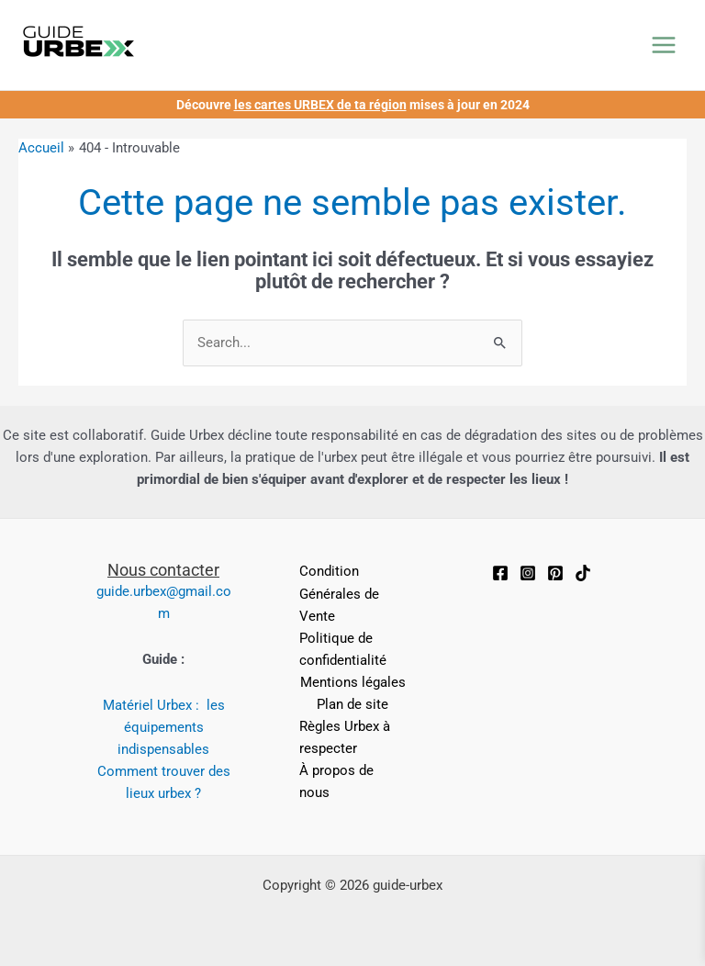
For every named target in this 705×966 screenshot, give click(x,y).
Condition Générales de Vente (339, 593)
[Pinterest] (555, 573)
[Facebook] (500, 573)
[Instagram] (528, 573)
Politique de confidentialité (342, 649)
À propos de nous (336, 781)
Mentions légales (353, 682)
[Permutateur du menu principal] (664, 45)
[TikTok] (583, 573)
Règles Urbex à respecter (344, 737)
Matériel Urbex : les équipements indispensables (164, 727)
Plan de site (352, 704)
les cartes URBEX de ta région (320, 104)
